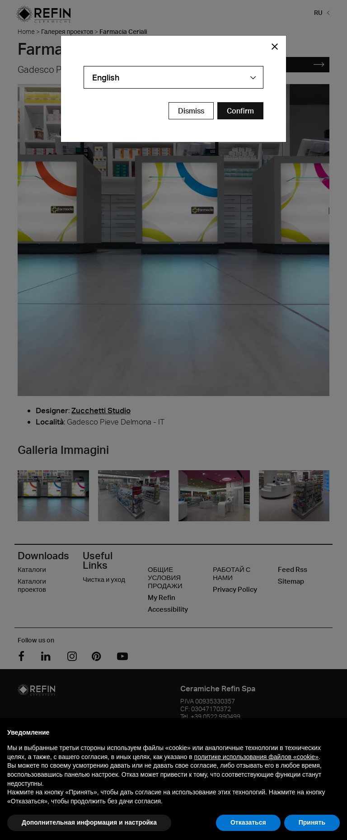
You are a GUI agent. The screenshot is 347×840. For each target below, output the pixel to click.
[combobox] (173, 77)
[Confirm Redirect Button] (240, 110)
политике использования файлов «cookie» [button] (256, 756)
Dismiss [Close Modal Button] (191, 110)
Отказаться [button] (248, 822)
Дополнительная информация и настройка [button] (89, 822)
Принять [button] (312, 822)
